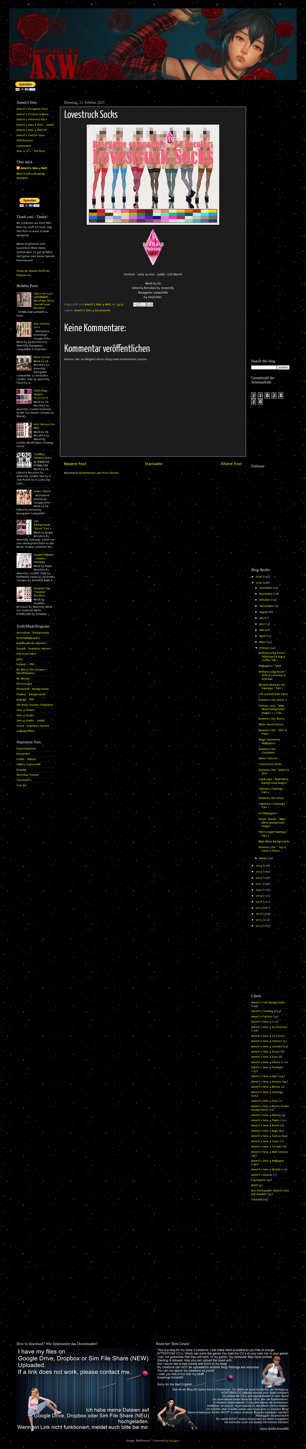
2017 (259, 908)
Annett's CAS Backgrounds (268, 1002)
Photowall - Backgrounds (33, 689)
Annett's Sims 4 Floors (265, 1062)
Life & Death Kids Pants (273, 694)
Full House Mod (26, 653)
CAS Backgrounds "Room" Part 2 (42, 525)
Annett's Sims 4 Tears (265, 1141)
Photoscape (24, 683)
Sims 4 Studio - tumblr (31, 720)
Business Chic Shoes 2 (273, 700)
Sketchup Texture (28, 775)
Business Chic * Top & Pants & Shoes (272, 849)
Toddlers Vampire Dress (43, 456)
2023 (259, 871)
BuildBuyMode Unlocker (32, 643)
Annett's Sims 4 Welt (34, 168)
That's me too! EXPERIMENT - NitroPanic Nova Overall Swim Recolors (44, 301)
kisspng (21, 769)
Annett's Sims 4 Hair (264, 1076)
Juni (261, 624)
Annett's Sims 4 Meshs (265, 1087)
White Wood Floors (271, 724)
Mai (262, 630)
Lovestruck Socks (270, 764)
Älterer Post (231, 464)
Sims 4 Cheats (26, 710)
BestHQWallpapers (28, 638)
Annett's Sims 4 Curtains (266, 1046)
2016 (259, 913)
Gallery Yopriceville (29, 764)
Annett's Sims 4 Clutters (266, 1041)
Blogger (174, 1440)
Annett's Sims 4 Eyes (264, 1057)
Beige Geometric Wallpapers (269, 741)
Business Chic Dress (271, 798)
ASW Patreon (25, 140)
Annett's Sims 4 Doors (265, 1051)
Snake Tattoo (42, 491)
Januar (263, 858)
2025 (259, 582)
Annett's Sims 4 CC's (264, 1036)
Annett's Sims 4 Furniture (267, 1067)
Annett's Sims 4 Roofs (265, 1125)
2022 (259, 878)
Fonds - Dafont (26, 759)
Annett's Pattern (261, 1016)
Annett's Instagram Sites (32, 109)
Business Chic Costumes (267, 750)
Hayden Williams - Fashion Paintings (44, 558)
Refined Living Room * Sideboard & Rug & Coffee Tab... (272, 656)
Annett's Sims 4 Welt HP (32, 130)
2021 (259, 884)
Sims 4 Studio (25, 715)
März (263, 642)
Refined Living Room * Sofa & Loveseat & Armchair (272, 675)
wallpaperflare (26, 731)
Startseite (153, 464)
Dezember (266, 588)
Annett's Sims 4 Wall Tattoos (269, 1152)
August (264, 612)
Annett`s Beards (261, 1175)
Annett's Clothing (262, 1011)
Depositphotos (26, 748)
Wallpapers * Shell (270, 666)
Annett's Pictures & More (33, 114)
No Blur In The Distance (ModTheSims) (31, 671)
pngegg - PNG (25, 699)
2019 (259, 896)
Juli (261, 618)
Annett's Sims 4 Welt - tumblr (35, 125)
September (267, 606)
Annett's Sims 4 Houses (266, 1081)
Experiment (24, 146)
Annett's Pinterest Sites (32, 119)
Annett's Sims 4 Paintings (267, 1092)
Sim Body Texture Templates (35, 705)
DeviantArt (23, 754)
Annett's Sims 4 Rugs (264, 1131)
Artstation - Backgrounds (33, 632)
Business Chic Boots (272, 718)
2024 (259, 865)
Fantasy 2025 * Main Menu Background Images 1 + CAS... (271, 709)
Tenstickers (24, 780)
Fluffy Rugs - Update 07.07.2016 (42, 394)
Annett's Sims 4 (261, 1021)
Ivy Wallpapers (268, 813)
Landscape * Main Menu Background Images (273, 781)
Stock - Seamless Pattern (33, 726)
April (262, 636)
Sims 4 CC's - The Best (31, 151)
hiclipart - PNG (26, 664)
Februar (264, 648)
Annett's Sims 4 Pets (264, 1101)
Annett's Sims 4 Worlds (266, 1169)
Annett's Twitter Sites (31, 135)
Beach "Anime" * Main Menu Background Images (272, 823)
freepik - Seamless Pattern (34, 648)
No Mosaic (23, 678)
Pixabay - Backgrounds (31, 694)
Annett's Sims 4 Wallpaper (267, 1161)
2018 (259, 902)
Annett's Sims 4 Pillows (266, 1115)
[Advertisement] (270, 161)
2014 (259, 925)
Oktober (265, 600)
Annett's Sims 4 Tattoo (266, 1136)
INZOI (254, 1185)
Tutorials (256, 1199)
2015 (259, 919)
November (266, 594)
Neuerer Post (75, 464)
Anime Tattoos (268, 758)
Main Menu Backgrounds (274, 841)
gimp (20, 659)
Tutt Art (22, 785)
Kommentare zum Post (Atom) (98, 473)
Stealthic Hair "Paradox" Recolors (42, 592)
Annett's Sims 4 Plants (265, 1120)
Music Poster (42, 357)
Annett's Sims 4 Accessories (92, 310)
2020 (259, 890)
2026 (259, 576)
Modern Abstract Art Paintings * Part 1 (272, 686)
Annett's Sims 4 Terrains (266, 1146)
